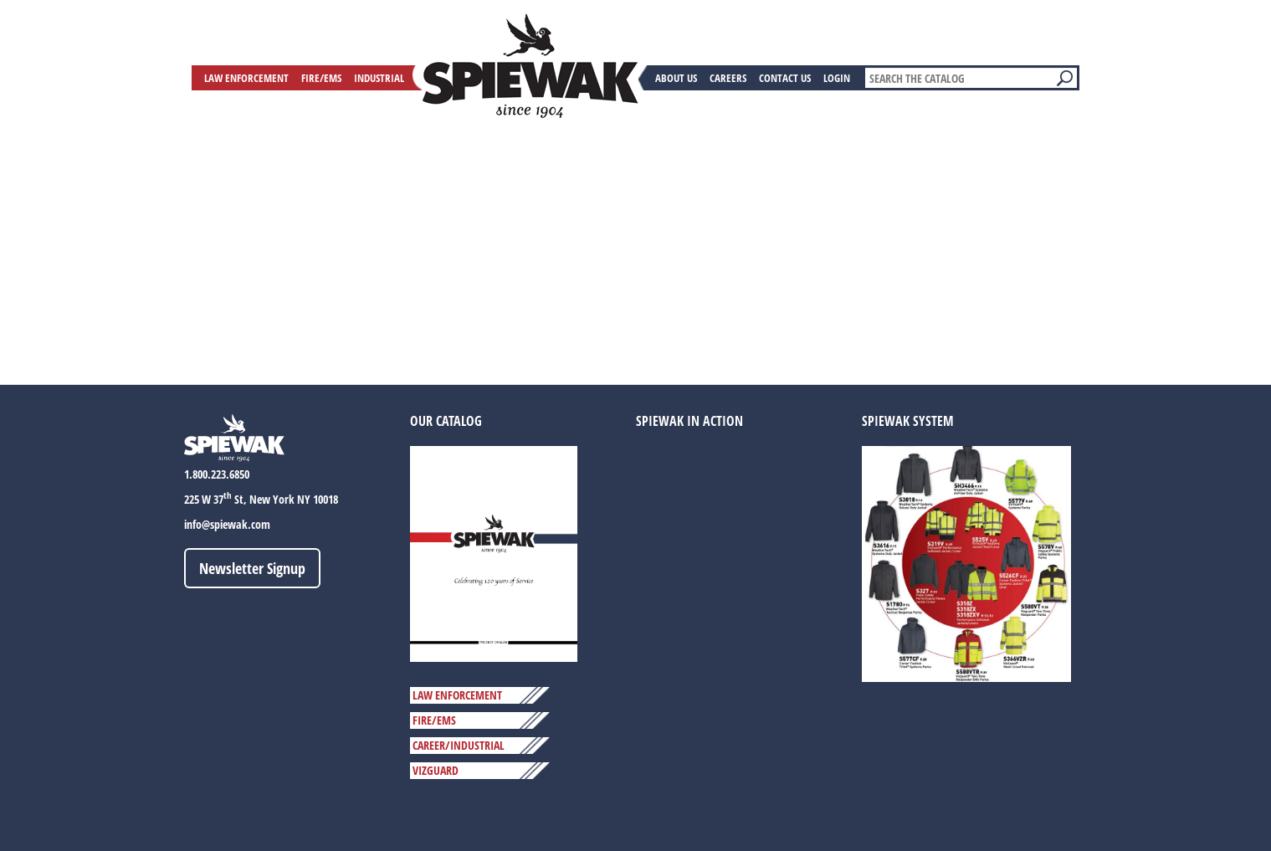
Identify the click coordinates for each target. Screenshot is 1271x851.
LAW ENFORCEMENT (457, 695)
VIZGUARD (436, 770)
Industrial (379, 77)
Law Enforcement (246, 77)
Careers (728, 77)
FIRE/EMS (434, 720)
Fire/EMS (321, 77)
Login (836, 77)
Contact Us (785, 77)
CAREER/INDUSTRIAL (459, 745)
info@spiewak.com (227, 524)
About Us (676, 77)
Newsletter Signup (252, 568)
